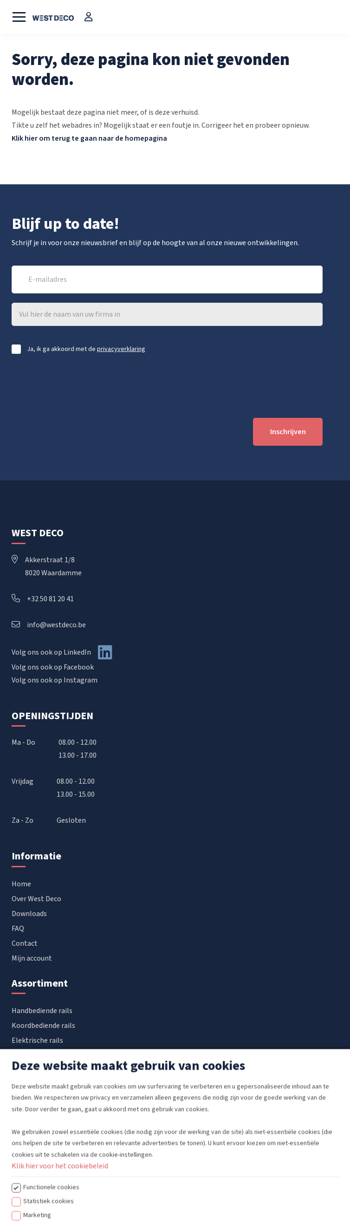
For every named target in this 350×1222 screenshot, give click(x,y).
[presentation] (82, 386)
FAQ (18, 928)
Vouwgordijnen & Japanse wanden (65, 1055)
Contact (25, 943)
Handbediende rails (42, 1011)
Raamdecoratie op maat (50, 1085)
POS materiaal (35, 1100)
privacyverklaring (121, 349)
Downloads (29, 914)
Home (21, 884)
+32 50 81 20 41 (43, 599)
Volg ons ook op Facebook (53, 667)
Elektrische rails (37, 1040)
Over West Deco (36, 899)
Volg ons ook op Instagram (54, 680)
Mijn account (32, 958)
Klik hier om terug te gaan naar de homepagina (89, 138)
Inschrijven (288, 432)
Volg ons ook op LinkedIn (51, 652)
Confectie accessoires (46, 1070)
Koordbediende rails (43, 1025)
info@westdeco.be (49, 625)
